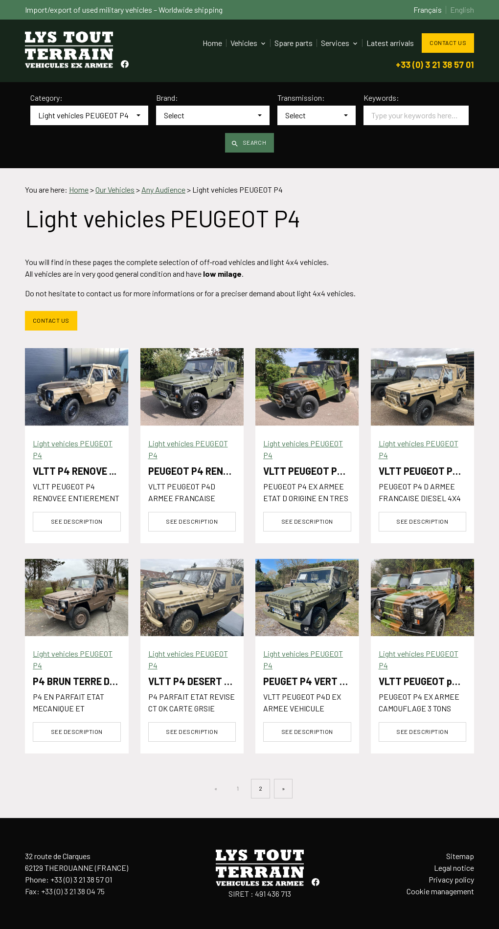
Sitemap (460, 856)
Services (335, 42)
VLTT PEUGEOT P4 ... (308, 471)
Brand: (167, 98)
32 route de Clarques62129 (76, 861)
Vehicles (243, 42)
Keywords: (381, 98)
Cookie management (440, 891)
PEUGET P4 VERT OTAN (313, 681)
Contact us (448, 42)
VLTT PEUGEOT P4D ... (426, 471)
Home (212, 42)
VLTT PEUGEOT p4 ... (423, 681)
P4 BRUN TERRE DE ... (78, 681)
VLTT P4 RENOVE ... (74, 471)
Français (427, 9)
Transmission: (301, 98)
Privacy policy (451, 879)
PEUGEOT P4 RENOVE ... (199, 471)
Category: (46, 98)
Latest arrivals (390, 42)
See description (77, 521)
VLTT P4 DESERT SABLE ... (205, 681)
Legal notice (454, 867)
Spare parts (293, 42)
